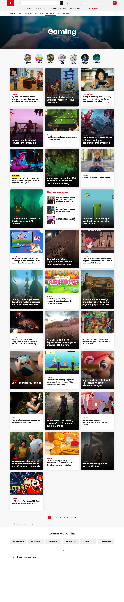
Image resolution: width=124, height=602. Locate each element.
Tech (35, 13)
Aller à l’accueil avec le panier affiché (105, 3)
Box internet (29, 8)
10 (68, 518)
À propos (27, 557)
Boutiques (99, 3)
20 (71, 518)
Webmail (110, 3)
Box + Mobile (62, 8)
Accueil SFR (10, 3)
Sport (41, 13)
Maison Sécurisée (75, 8)
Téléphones (52, 8)
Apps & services (71, 3)
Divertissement (50, 13)
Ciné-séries (28, 13)
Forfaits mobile (40, 8)
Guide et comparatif (64, 13)
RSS (34, 557)
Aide (91, 3)
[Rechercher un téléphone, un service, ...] (40, 3)
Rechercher (61, 3)
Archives (13, 557)
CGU (20, 557)
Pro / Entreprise (83, 3)
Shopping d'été (93, 8)
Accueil (20, 13)
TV (84, 8)
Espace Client (115, 3)
